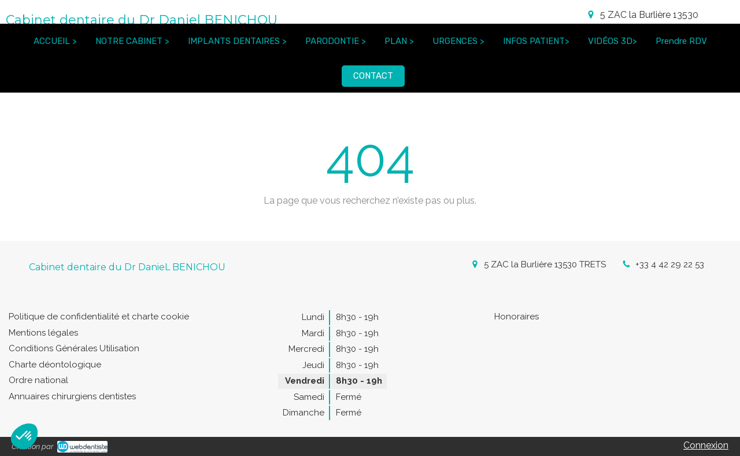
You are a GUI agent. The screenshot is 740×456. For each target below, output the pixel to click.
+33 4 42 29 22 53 (669, 264)
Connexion (705, 445)
